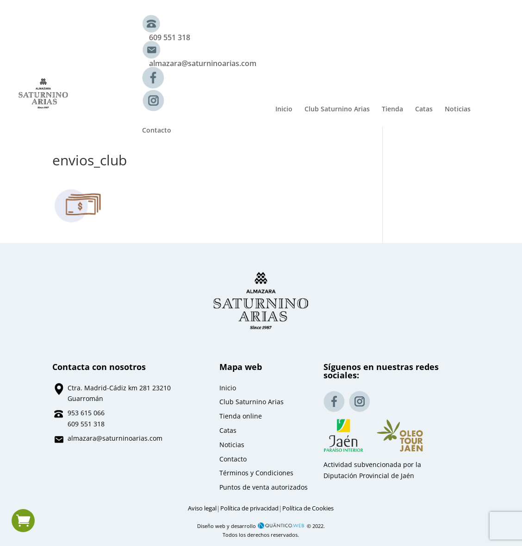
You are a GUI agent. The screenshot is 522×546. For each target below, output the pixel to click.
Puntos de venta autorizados (263, 487)
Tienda (392, 109)
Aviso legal (202, 508)
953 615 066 (86, 412)
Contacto (156, 130)
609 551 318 (169, 37)
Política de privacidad (249, 508)
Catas (424, 109)
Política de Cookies (308, 508)
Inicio (283, 109)
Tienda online (240, 416)
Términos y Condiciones (256, 472)
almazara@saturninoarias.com (202, 63)
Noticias (458, 109)
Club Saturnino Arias (337, 109)
